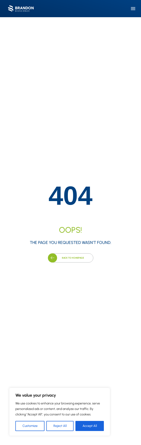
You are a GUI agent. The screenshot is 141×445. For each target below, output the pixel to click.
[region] (59, 412)
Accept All (90, 426)
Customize (30, 426)
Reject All (60, 426)
